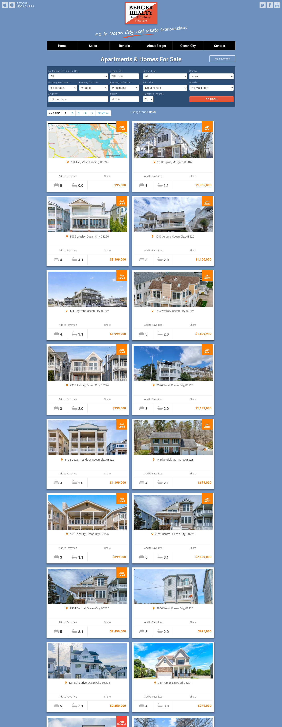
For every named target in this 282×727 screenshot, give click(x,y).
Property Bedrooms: (59, 82)
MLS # (113, 94)
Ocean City (188, 46)
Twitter (263, 5)
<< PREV (54, 113)
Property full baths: (89, 82)
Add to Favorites (63, 176)
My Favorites (222, 58)
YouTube (277, 5)
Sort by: (193, 71)
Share (91, 176)
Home (62, 46)
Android (12, 5)
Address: (53, 94)
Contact (219, 46)
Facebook (270, 5)
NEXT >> (103, 113)
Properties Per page (153, 94)
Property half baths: (120, 82)
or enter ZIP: (116, 71)
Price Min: (148, 82)
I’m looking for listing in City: (63, 71)
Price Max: (194, 82)
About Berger (156, 46)
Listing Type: (150, 71)
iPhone (5, 5)
